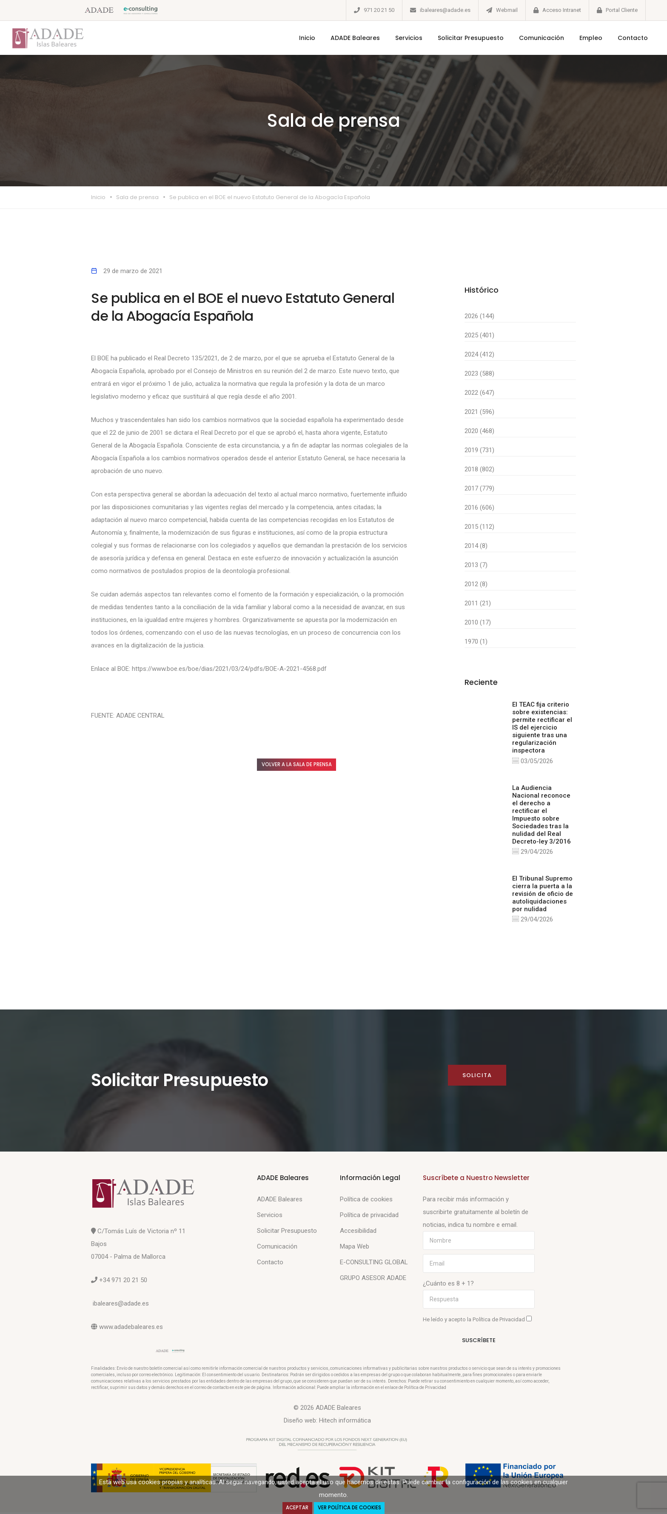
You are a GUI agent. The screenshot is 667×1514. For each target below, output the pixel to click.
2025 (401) (479, 335)
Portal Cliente (622, 10)
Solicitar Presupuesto (461, 38)
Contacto (623, 38)
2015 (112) (479, 526)
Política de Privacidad (499, 1321)
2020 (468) (479, 431)
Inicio (297, 38)
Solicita (476, 1077)
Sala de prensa (137, 197)
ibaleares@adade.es (445, 10)
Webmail (507, 10)
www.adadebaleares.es (131, 1328)
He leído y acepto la (477, 1320)
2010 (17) (478, 622)
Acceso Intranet (561, 10)
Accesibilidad (358, 1232)
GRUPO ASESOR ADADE (373, 1279)
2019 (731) (479, 450)
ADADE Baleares (345, 38)
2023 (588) (479, 373)
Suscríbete (478, 1342)
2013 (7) (476, 565)
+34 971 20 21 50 (123, 1282)
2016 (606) (479, 507)
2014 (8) (476, 546)
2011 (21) (478, 603)
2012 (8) (476, 584)
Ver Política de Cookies (350, 1507)
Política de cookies (366, 1201)
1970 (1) (476, 641)
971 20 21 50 (379, 10)
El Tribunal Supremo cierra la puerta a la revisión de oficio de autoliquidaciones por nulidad (542, 894)
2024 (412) (479, 354)
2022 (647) (479, 392)
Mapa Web (354, 1248)
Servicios (399, 38)
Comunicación (531, 38)
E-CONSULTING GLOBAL (374, 1264)
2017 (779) (479, 488)
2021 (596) (479, 412)
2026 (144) (479, 316)
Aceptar (295, 1507)
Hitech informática (345, 1422)
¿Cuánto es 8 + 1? (448, 1285)
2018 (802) (479, 469)
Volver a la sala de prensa (305, 765)
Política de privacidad (369, 1216)
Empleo (581, 38)
